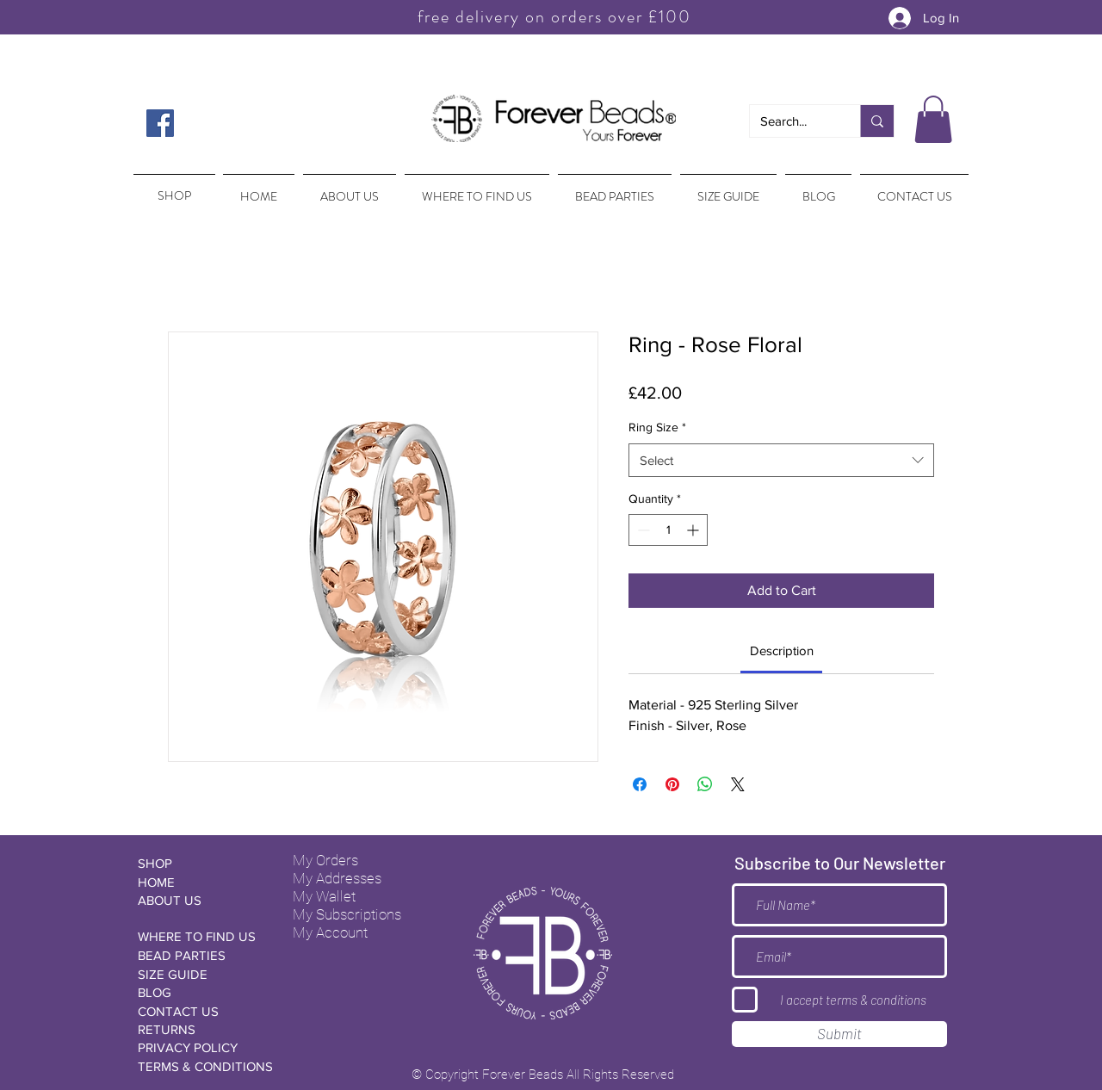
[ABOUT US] (199, 900)
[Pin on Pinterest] (672, 784)
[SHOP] (199, 863)
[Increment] (694, 530)
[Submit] (839, 1034)
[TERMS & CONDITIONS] (205, 1066)
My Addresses (337, 878)
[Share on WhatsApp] (705, 784)
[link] (782, 650)
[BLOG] (199, 992)
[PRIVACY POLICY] (199, 1047)
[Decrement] (642, 530)
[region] (172, 188)
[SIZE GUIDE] (199, 974)
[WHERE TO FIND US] (199, 936)
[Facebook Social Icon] (160, 123)
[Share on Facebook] (639, 784)
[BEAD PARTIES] (199, 955)
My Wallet (324, 896)
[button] (933, 119)
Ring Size (657, 427)
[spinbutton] (668, 530)
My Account (330, 932)
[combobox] (781, 460)
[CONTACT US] (199, 1011)
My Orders (325, 860)
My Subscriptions (347, 914)
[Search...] (792, 121)
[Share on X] (737, 784)
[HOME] (199, 882)
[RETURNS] (199, 1029)
